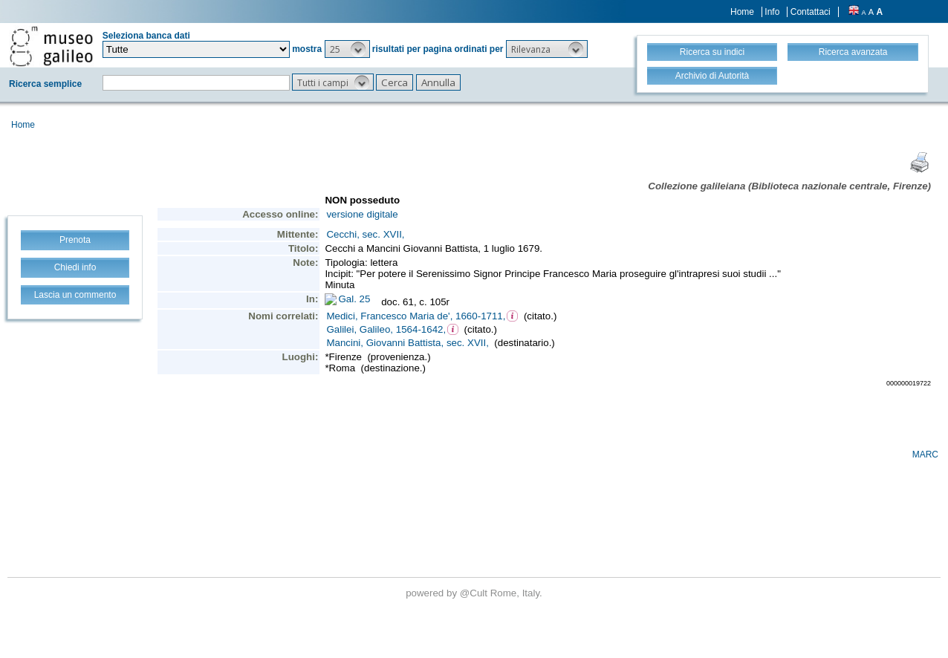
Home (742, 12)
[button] (347, 49)
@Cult (475, 593)
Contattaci (810, 12)
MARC (925, 454)
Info (771, 12)
